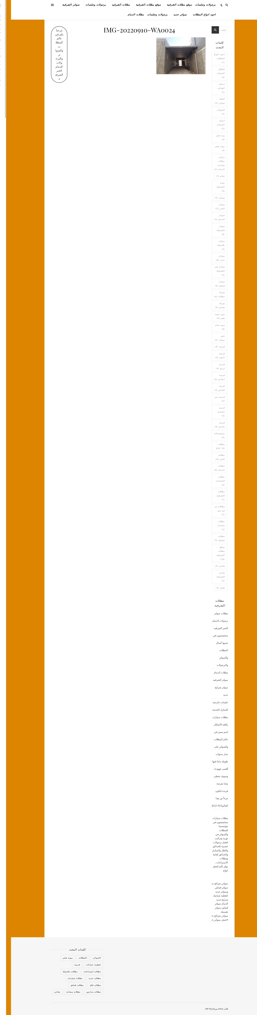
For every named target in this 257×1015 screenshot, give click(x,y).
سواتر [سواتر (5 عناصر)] (209, 198)
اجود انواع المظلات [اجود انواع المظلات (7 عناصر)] (208, 58)
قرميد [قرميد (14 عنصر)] (66, 964)
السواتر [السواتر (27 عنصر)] (86, 958)
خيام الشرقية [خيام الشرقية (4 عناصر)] (210, 187)
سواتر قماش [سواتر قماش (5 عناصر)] (209, 283)
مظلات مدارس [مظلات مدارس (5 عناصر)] (83, 992)
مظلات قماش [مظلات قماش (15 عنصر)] (66, 985)
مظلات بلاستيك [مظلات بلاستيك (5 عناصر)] (59, 971)
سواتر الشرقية (60, 5)
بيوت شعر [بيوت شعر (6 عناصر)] (57, 958)
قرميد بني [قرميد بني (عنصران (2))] (209, 399)
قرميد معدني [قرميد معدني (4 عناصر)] (208, 424)
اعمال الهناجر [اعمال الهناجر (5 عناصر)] (210, 88)
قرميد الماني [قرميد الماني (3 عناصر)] (208, 388)
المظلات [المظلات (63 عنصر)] (72, 958)
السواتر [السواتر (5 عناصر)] (210, 112)
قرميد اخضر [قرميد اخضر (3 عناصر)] (209, 355)
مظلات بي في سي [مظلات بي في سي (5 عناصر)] (209, 510)
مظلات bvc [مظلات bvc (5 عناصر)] (209, 446)
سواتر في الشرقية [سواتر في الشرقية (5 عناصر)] (209, 270)
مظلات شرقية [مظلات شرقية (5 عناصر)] (208, 538)
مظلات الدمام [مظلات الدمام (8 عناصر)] (208, 468)
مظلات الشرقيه (110, 5)
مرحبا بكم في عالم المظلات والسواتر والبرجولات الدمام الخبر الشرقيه (48, 54)
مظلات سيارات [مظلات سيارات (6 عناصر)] (210, 525)
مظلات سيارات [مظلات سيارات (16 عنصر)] (64, 978)
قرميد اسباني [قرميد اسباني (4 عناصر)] (208, 377)
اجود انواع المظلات (193, 15)
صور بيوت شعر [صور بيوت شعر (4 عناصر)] (209, 316)
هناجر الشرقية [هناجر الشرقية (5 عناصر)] (210, 577)
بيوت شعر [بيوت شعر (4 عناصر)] (209, 148)
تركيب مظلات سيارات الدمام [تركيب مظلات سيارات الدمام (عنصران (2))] (208, 163)
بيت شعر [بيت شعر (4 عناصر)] (209, 137)
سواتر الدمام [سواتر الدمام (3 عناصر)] (208, 217)
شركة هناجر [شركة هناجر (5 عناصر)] (209, 305)
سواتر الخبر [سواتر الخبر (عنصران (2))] (209, 206)
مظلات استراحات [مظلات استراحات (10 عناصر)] (81, 971)
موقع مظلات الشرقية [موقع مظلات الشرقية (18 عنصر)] (210, 553)
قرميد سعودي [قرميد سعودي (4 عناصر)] (210, 411)
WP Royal (199, 1008)
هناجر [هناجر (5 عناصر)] (209, 566)
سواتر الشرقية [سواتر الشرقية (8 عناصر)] (210, 230)
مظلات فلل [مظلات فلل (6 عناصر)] (84, 985)
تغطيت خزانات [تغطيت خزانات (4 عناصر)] (82, 964)
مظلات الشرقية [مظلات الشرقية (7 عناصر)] (210, 495)
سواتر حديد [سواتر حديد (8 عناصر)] (209, 258)
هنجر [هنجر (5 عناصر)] (209, 587)
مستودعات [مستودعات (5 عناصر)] (208, 435)
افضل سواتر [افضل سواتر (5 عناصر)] (209, 101)
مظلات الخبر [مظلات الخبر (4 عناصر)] (209, 457)
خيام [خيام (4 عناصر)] (209, 176)
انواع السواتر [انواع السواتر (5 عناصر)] (210, 124)
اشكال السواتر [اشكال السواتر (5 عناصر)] (210, 73)
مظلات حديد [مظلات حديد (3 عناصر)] (84, 978)
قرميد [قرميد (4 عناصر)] (209, 346)
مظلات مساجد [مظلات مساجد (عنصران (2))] (62, 992)
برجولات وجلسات (194, 5)
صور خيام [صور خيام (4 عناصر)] (209, 327)
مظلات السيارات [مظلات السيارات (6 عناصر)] (209, 481)
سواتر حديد (169, 15)
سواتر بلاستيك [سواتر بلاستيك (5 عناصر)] (210, 245)
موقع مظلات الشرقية (168, 5)
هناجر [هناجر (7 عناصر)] (46, 992)
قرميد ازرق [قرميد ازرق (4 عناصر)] (209, 366)
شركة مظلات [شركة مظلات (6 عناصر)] (208, 294)
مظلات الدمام (125, 15)
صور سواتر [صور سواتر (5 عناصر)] (209, 338)
